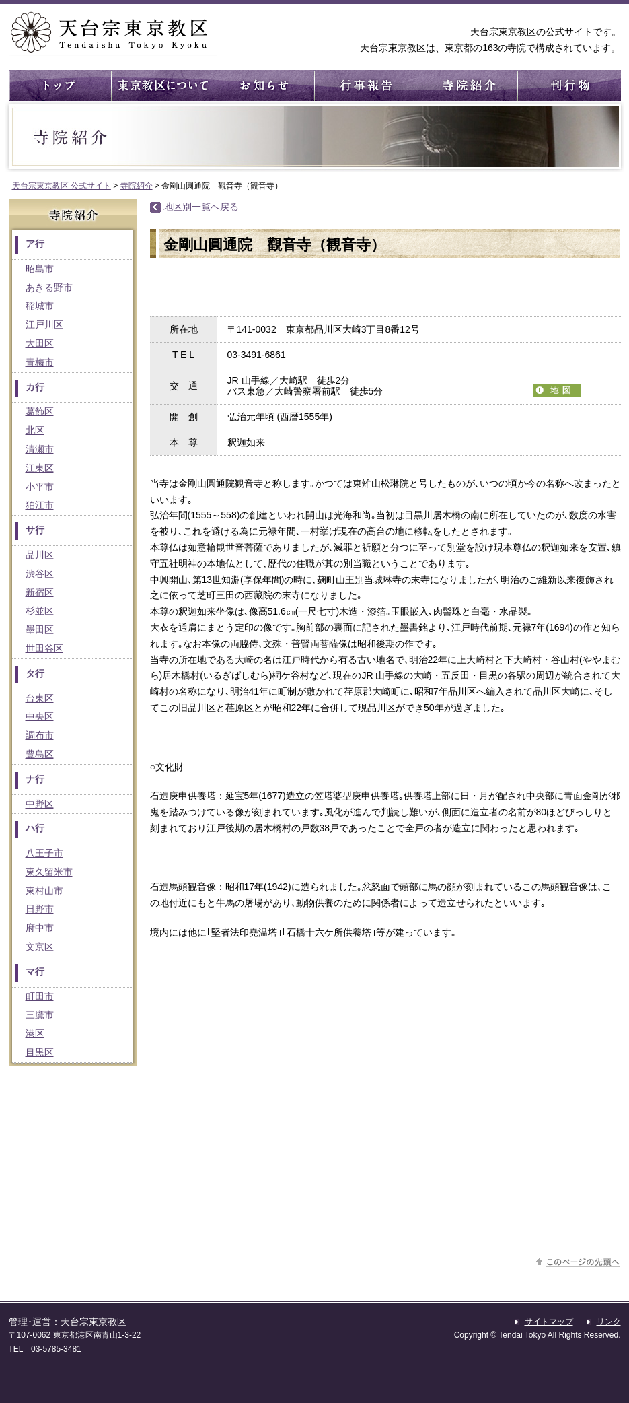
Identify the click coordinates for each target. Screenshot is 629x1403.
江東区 (40, 468)
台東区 (40, 698)
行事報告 (364, 85)
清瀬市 (40, 449)
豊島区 (40, 754)
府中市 (40, 927)
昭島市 (40, 268)
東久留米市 (49, 871)
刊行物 (567, 85)
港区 (35, 1033)
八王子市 (44, 853)
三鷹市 (40, 1014)
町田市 (40, 996)
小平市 (40, 486)
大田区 (40, 343)
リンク (609, 1321)
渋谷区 (40, 573)
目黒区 (40, 1052)
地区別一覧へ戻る (201, 206)
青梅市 (40, 362)
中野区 (40, 803)
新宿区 (40, 592)
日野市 (40, 908)
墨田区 (40, 629)
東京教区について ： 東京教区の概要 (161, 85)
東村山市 (44, 890)
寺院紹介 (466, 85)
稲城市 (40, 305)
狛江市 (40, 505)
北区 (35, 430)
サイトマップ (549, 1321)
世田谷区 (44, 648)
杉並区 (40, 610)
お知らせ (262, 85)
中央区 (40, 716)
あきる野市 (49, 287)
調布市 (40, 735)
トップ (59, 85)
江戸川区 (44, 324)
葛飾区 (40, 411)
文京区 (40, 946)
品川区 (40, 554)
